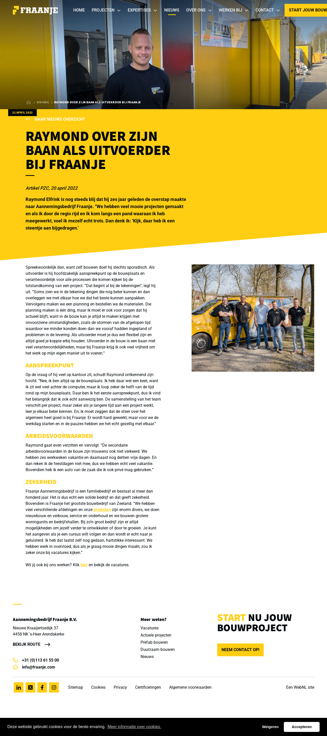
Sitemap (75, 687)
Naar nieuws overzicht (55, 119)
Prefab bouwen (154, 642)
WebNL (300, 687)
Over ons (199, 10)
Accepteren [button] (302, 727)
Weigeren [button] (270, 727)
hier (84, 564)
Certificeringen (148, 687)
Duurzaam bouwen (158, 649)
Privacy (120, 687)
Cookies (98, 687)
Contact (268, 10)
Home (79, 10)
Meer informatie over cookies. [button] (134, 726)
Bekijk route (26, 644)
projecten (102, 509)
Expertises (143, 10)
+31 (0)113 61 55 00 (36, 660)
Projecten (106, 10)
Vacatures (150, 628)
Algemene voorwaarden (190, 687)
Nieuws (171, 10)
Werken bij (234, 10)
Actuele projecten (156, 635)
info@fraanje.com (34, 667)
